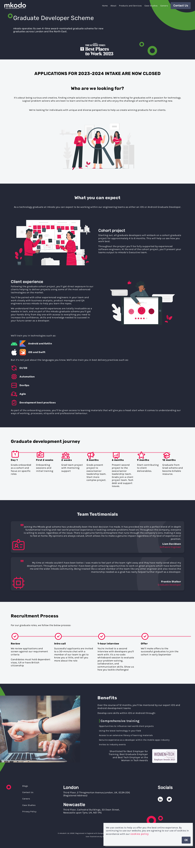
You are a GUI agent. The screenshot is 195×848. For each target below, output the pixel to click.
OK (186, 840)
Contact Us (180, 5)
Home (105, 5)
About (113, 5)
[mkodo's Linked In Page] (160, 797)
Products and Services (130, 5)
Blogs (25, 786)
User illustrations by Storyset (97, 836)
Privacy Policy (29, 811)
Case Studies (151, 5)
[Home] (15, 6)
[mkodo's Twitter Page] (169, 797)
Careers (164, 5)
